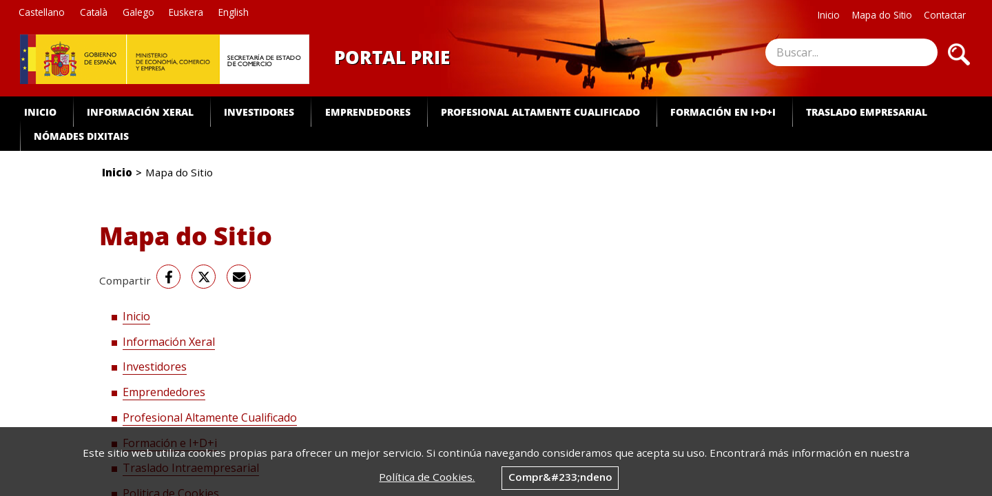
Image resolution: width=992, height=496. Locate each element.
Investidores (259, 111)
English (233, 12)
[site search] (851, 52)
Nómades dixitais (81, 136)
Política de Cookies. (427, 477)
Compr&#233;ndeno (560, 477)
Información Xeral (140, 111)
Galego (138, 12)
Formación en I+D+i (723, 111)
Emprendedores (368, 111)
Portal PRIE (392, 57)
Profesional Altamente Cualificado (540, 111)
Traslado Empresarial (866, 111)
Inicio (829, 14)
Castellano (42, 12)
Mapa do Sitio (882, 14)
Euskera (186, 12)
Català (93, 12)
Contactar (945, 14)
